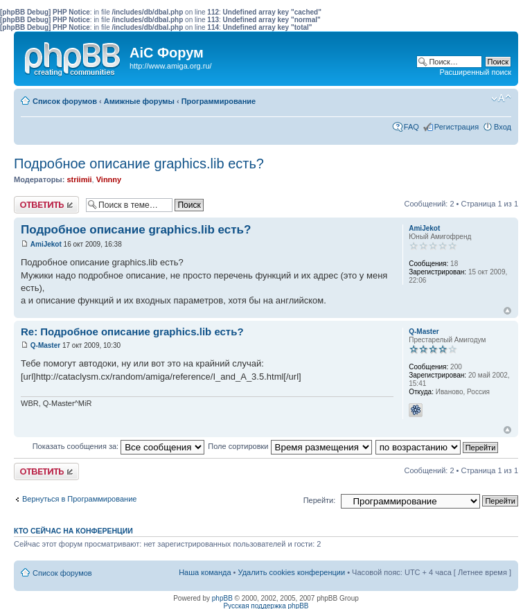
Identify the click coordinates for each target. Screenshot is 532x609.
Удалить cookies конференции (292, 572)
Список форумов (65, 101)
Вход (502, 127)
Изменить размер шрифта (501, 98)
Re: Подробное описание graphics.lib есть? (132, 331)
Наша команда (205, 572)
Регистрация (456, 127)
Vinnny (108, 179)
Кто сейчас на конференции (73, 531)
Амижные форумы (139, 101)
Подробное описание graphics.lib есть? (139, 163)
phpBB (222, 598)
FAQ (411, 127)
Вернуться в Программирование (79, 499)
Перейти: (319, 500)
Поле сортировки (289, 446)
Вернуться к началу (507, 311)
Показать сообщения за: (119, 446)
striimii (78, 179)
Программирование (218, 101)
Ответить (46, 204)
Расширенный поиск (475, 72)
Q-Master (45, 345)
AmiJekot (46, 244)
